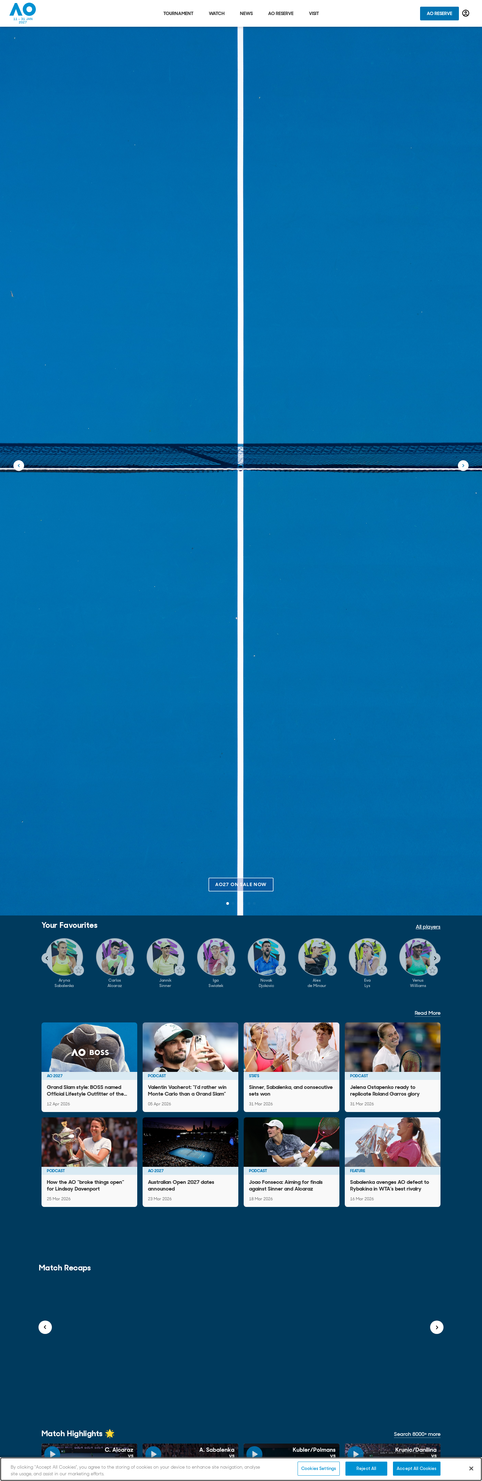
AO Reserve (439, 13)
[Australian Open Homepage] (22, 13)
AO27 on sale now (240, 884)
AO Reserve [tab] (281, 13)
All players (428, 926)
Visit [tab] (314, 13)
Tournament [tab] (178, 13)
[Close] (471, 1468)
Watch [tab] (217, 13)
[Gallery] (241, 963)
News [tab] (246, 13)
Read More (427, 1012)
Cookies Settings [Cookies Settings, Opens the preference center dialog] (318, 1468)
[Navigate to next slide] (435, 958)
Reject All (366, 1468)
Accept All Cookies (416, 1468)
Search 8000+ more (417, 1434)
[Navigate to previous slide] (47, 958)
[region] (241, 1469)
